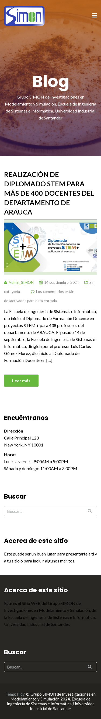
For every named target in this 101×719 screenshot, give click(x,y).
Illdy (21, 694)
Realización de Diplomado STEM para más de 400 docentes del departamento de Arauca (49, 193)
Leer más (21, 380)
